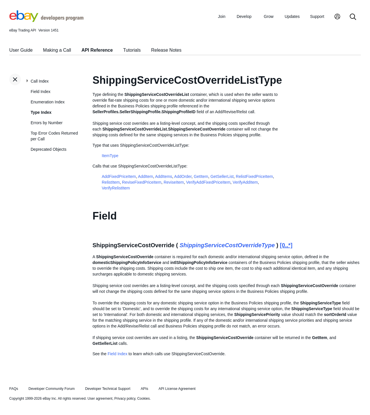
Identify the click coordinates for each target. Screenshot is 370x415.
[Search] (352, 17)
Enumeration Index (48, 102)
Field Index (40, 91)
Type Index (41, 112)
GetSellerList (222, 176)
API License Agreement (176, 389)
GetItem (201, 176)
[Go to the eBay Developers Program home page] (46, 20)
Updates (292, 16)
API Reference (97, 50)
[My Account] (337, 17)
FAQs (13, 389)
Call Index (40, 81)
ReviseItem (174, 182)
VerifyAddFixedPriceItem (208, 182)
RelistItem (111, 182)
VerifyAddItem (245, 182)
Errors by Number (46, 122)
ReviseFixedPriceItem (141, 182)
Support (317, 16)
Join (221, 16)
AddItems (163, 176)
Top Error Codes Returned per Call (54, 136)
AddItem (145, 176)
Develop (244, 16)
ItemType (110, 155)
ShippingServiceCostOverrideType (227, 245)
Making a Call (57, 50)
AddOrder (183, 176)
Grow (268, 16)
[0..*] (286, 245)
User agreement (100, 399)
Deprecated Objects (48, 149)
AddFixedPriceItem (119, 176)
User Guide (21, 50)
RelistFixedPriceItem (254, 176)
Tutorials (132, 50)
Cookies (143, 399)
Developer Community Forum (52, 389)
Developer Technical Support (107, 389)
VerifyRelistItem (116, 188)
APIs (144, 389)
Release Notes (166, 50)
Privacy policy (124, 399)
